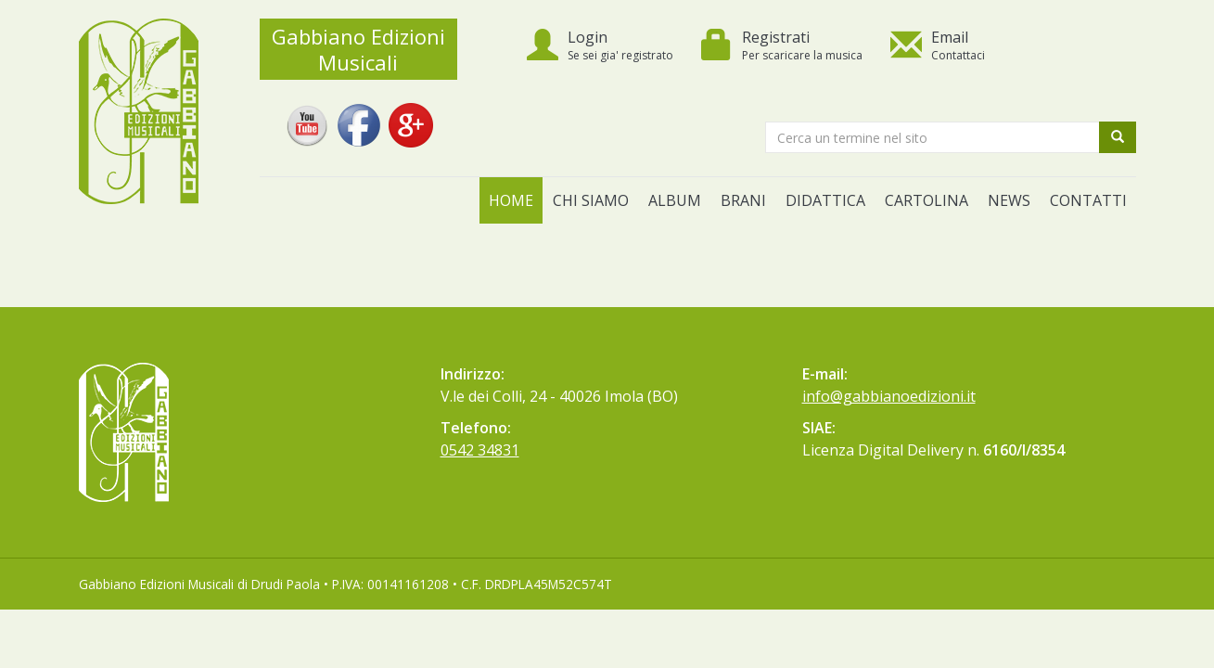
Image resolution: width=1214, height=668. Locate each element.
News (1009, 200)
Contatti (1088, 200)
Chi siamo (591, 200)
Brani (743, 200)
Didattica (825, 200)
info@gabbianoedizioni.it (889, 396)
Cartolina (926, 200)
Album (674, 200)
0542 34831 (480, 450)
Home (511, 200)
